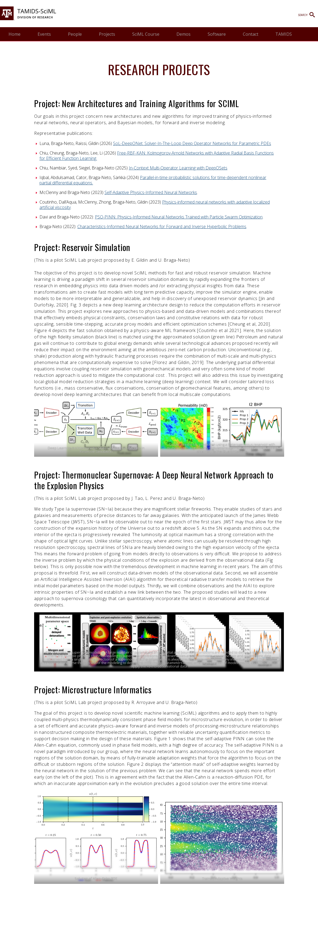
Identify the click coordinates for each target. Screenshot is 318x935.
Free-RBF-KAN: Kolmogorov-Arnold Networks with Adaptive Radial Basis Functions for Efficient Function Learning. (156, 155)
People (75, 34)
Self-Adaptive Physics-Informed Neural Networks (150, 192)
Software (217, 34)
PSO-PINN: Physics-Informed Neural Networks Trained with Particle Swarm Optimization (179, 217)
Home (15, 34)
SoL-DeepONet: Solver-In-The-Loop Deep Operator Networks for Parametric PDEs (192, 143)
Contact (250, 34)
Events (44, 34)
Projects (107, 34)
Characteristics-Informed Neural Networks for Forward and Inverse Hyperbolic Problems (161, 226)
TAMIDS (283, 34)
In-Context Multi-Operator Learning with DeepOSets (178, 168)
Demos (183, 34)
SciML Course (145, 34)
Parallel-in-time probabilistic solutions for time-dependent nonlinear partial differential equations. (152, 180)
